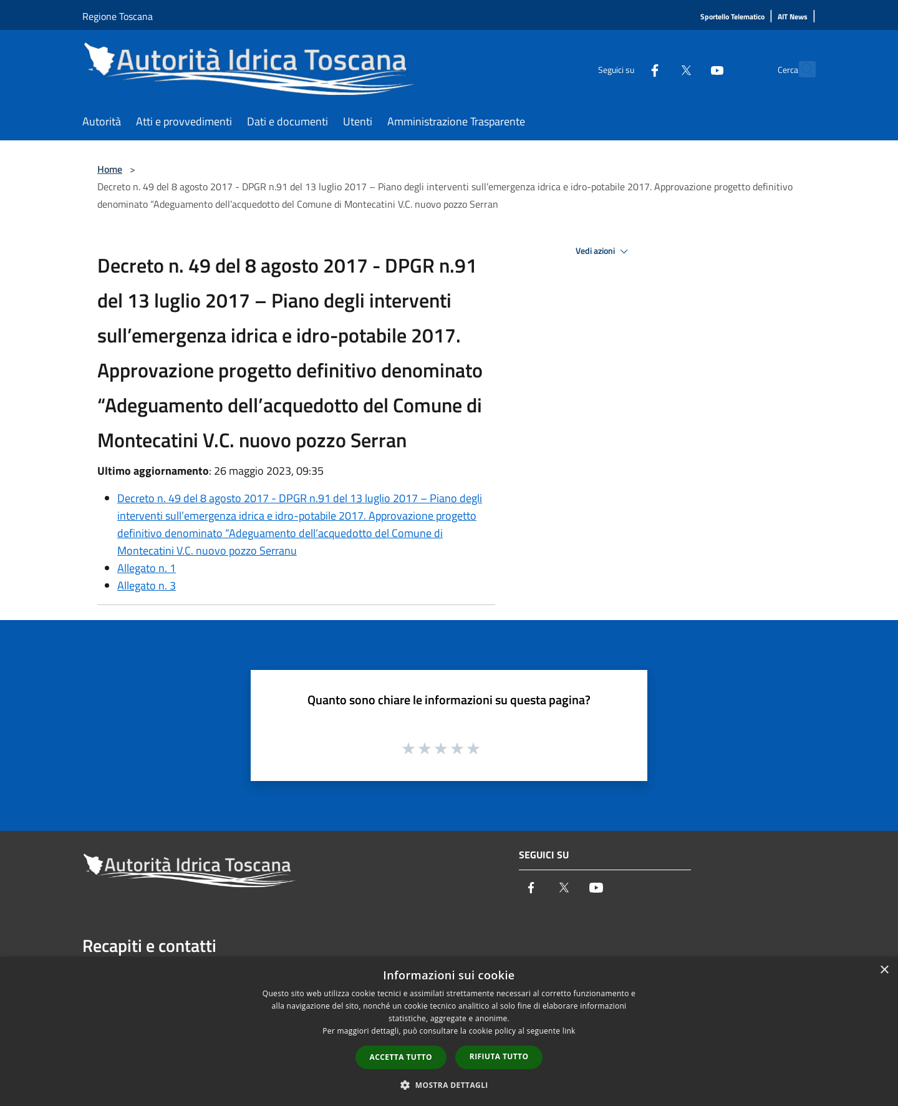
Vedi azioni (604, 251)
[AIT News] (793, 17)
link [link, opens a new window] (569, 1031)
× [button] (884, 970)
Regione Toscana (117, 16)
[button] (449, 1085)
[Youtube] (689, 69)
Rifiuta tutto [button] (499, 1056)
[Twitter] (658, 69)
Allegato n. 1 (146, 568)
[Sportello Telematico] (732, 17)
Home (109, 169)
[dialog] (449, 1031)
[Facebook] (627, 69)
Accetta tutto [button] (401, 1057)
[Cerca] (801, 69)
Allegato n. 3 (146, 585)
